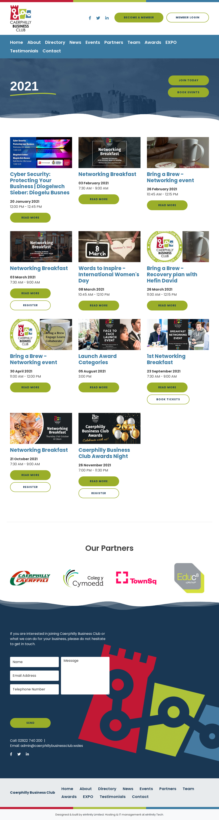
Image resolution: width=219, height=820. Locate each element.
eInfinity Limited (93, 814)
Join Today (188, 80)
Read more (30, 217)
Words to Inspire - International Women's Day (108, 274)
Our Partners (109, 548)
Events (93, 42)
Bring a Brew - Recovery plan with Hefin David (172, 274)
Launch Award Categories (97, 359)
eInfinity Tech (154, 814)
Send (30, 723)
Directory (55, 42)
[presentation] (42, 706)
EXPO (171, 42)
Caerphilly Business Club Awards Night (104, 453)
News (75, 42)
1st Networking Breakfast (166, 359)
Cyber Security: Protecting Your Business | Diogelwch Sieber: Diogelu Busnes (40, 183)
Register (30, 305)
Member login (188, 17)
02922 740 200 (30, 740)
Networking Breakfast (107, 174)
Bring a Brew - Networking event (170, 177)
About (34, 42)
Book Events (188, 92)
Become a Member (139, 17)
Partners (113, 42)
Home (16, 42)
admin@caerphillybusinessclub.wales (52, 745)
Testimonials (24, 51)
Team (133, 42)
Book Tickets (168, 399)
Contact (52, 51)
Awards (153, 42)
